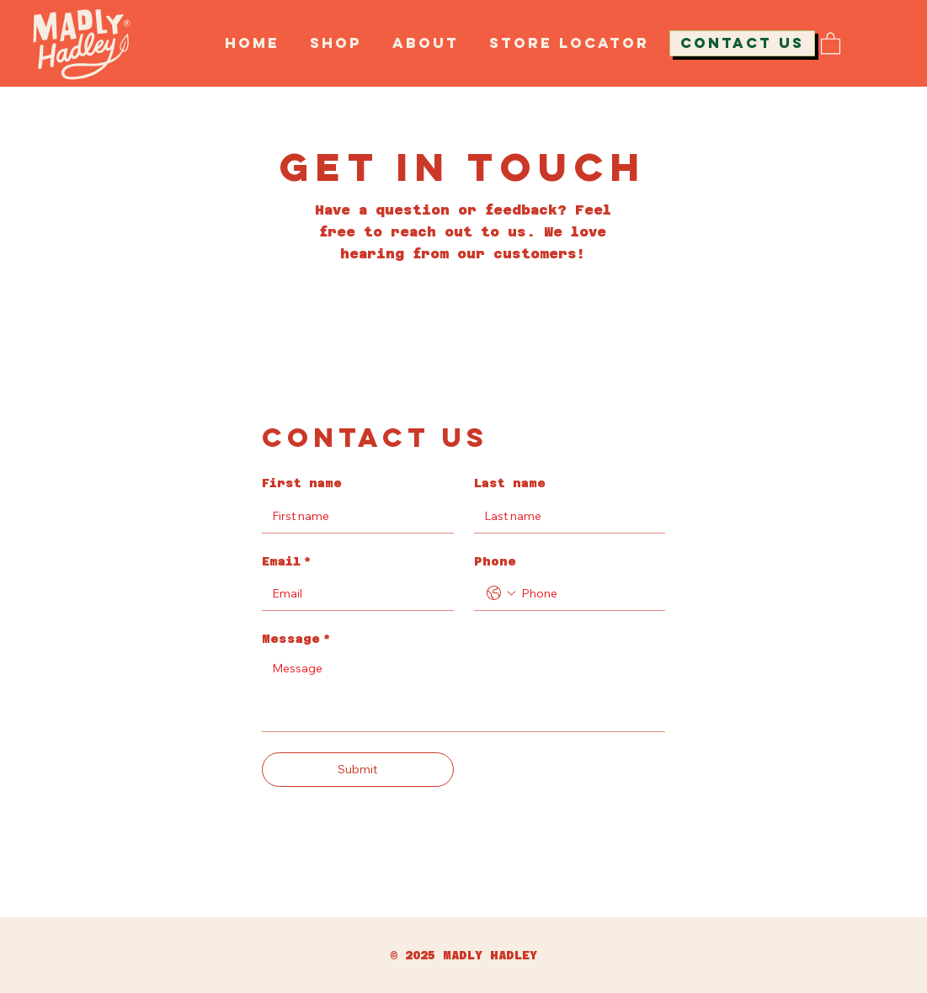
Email (287, 562)
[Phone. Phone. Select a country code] (501, 593)
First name (302, 483)
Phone (495, 561)
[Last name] (564, 516)
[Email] (352, 593)
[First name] (352, 516)
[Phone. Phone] (586, 593)
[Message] (463, 693)
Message (296, 639)
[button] (830, 42)
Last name (510, 483)
